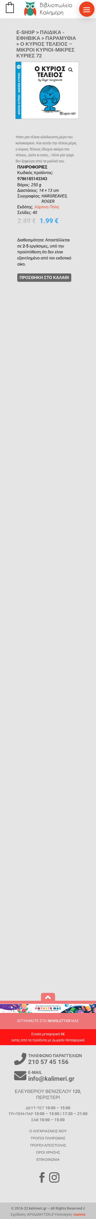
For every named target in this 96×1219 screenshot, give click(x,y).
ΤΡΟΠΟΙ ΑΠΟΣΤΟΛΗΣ (48, 1145)
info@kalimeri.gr (51, 1078)
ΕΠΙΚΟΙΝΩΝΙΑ (48, 1160)
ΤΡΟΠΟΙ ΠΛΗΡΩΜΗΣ (47, 1138)
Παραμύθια (60, 38)
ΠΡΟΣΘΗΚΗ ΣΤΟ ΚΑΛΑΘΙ (58, 277)
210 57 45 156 (48, 1062)
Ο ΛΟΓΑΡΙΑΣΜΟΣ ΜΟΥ (48, 1131)
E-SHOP (25, 32)
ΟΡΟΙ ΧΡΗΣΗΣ (48, 1152)
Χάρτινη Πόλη (60, 207)
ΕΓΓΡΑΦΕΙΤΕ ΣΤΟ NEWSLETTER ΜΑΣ (48, 1021)
